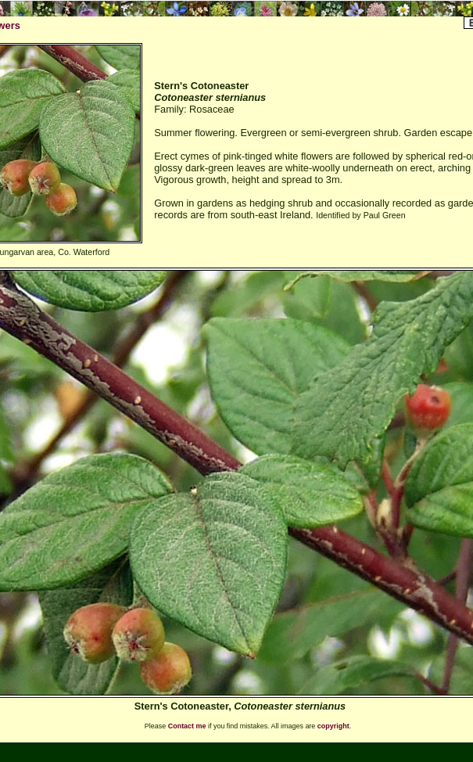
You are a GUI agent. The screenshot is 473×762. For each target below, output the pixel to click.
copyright (333, 726)
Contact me (187, 726)
